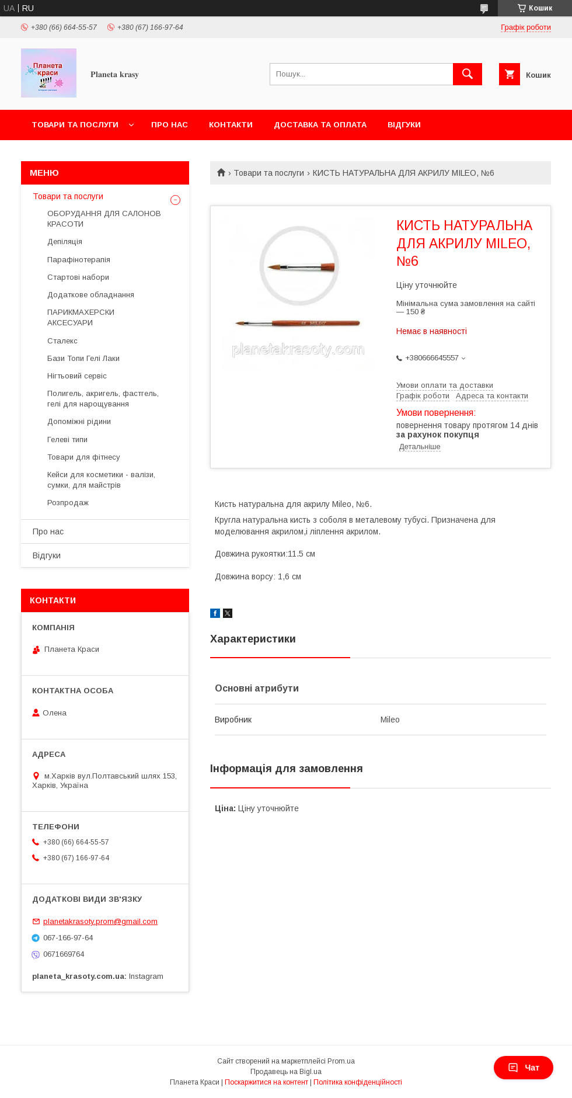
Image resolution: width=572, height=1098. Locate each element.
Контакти (231, 124)
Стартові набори (78, 277)
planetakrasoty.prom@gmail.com (100, 921)
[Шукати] (467, 74)
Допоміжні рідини (79, 421)
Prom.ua (341, 1061)
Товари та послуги (75, 124)
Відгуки (404, 124)
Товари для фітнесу (83, 457)
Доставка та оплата (320, 124)
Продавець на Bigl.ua (286, 1072)
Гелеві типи (67, 439)
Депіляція (64, 241)
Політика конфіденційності (357, 1082)
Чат (523, 1067)
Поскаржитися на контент (266, 1082)
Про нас (169, 124)
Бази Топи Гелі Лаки (83, 358)
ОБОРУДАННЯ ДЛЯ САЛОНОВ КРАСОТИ (104, 218)
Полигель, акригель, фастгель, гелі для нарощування (103, 398)
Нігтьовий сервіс (77, 375)
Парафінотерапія (78, 259)
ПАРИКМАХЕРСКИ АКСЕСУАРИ (80, 317)
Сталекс (62, 340)
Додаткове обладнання (90, 294)
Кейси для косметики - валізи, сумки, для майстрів (101, 479)
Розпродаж (68, 502)
